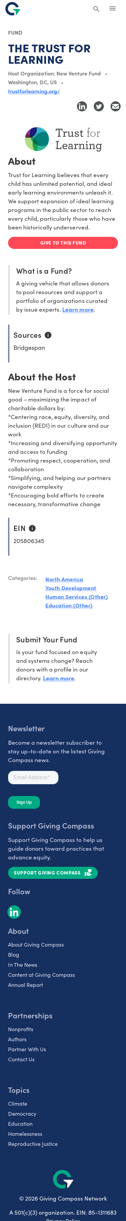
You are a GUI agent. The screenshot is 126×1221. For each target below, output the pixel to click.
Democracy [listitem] (22, 1113)
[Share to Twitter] (99, 106)
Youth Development (70, 587)
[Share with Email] (116, 106)
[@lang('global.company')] (12, 8)
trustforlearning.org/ (34, 91)
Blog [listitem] (13, 954)
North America (64, 579)
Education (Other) (69, 605)
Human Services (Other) (76, 596)
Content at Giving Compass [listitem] (41, 974)
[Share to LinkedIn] (82, 106)
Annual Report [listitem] (25, 984)
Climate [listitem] (17, 1103)
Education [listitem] (20, 1123)
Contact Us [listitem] (21, 1059)
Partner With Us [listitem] (27, 1049)
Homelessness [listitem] (25, 1133)
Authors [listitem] (17, 1039)
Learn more (77, 309)
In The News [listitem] (22, 964)
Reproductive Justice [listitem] (33, 1143)
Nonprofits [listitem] (20, 1028)
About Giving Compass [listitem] (36, 944)
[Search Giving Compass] (96, 9)
